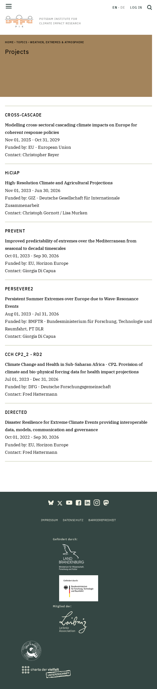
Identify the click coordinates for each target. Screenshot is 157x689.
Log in (136, 7)
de (122, 7)
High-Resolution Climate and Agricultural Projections (59, 183)
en (115, 7)
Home (9, 42)
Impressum (49, 520)
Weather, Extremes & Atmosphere (57, 42)
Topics (21, 42)
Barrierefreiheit (102, 520)
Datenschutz (73, 520)
